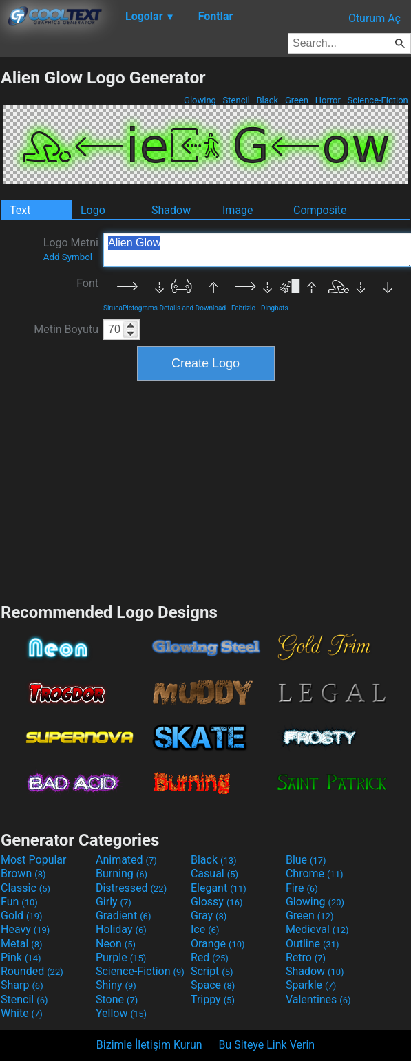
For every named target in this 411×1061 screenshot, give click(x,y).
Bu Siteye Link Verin (267, 1044)
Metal (22, 943)
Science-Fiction (377, 100)
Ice (205, 929)
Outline (312, 943)
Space (213, 985)
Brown (23, 873)
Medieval (317, 929)
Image (237, 210)
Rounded (32, 971)
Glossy (217, 901)
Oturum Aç (374, 18)
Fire (302, 887)
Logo (93, 210)
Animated (126, 859)
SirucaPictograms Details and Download (164, 308)
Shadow (171, 210)
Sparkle (311, 985)
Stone (117, 999)
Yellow (121, 1013)
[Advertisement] (206, 490)
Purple (121, 957)
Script (212, 971)
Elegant (218, 887)
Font (87, 283)
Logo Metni (70, 249)
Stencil (236, 100)
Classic (25, 887)
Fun (19, 901)
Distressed (131, 887)
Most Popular (34, 859)
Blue (306, 859)
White (22, 1013)
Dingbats (274, 308)
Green (297, 100)
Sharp (22, 985)
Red (210, 957)
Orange (218, 943)
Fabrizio (243, 308)
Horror (328, 100)
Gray (208, 915)
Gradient (123, 915)
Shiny (116, 985)
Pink (21, 957)
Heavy (25, 929)
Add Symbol (67, 257)
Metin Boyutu (66, 329)
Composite (320, 210)
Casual (214, 873)
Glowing (200, 100)
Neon (116, 943)
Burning (121, 873)
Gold (22, 915)
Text (20, 210)
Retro (306, 957)
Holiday (121, 929)
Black (267, 100)
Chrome (315, 873)
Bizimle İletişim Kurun (149, 1044)
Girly (113, 901)
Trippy (213, 999)
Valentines (318, 999)
